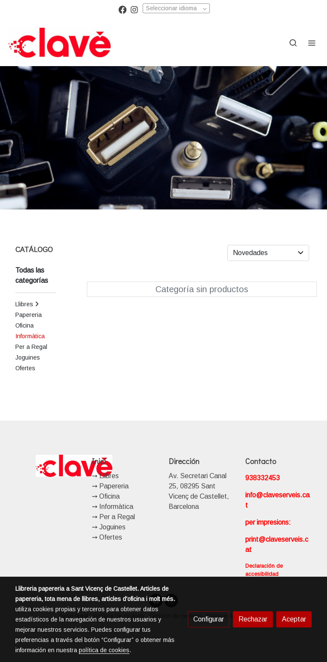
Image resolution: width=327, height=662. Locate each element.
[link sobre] (49, 466)
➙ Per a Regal (113, 516)
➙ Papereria (110, 486)
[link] (60, 43)
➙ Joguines (109, 527)
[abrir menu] (311, 42)
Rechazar (252, 619)
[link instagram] (134, 9)
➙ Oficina (106, 496)
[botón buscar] (292, 42)
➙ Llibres (105, 475)
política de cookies (104, 650)
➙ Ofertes (107, 537)
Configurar (208, 619)
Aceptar (294, 619)
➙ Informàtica (112, 506)
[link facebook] (122, 9)
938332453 (262, 478)
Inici (99, 461)
